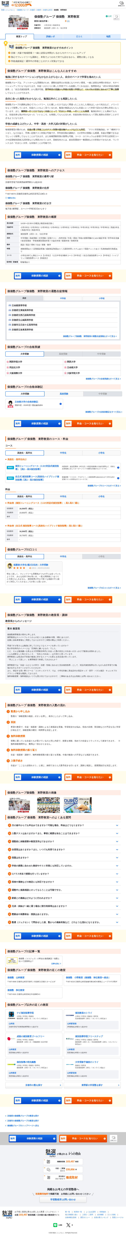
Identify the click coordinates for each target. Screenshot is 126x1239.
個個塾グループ (22, 10)
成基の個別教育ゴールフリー (30, 1036)
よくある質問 (91, 1212)
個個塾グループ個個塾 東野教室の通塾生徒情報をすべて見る (89, 336)
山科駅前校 (71, 1024)
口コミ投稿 (112, 1215)
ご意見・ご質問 (87, 1215)
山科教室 (12, 1049)
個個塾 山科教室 (15, 977)
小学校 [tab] (101, 298)
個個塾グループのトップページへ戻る (23, 1126)
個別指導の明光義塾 (26, 1062)
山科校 (11, 1024)
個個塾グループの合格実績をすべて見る (102, 379)
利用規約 (103, 1212)
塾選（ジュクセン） (8, 10)
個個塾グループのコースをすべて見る (103, 486)
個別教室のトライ (83, 1013)
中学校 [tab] (63, 298)
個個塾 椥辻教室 (15, 990)
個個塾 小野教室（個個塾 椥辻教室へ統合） (88, 977)
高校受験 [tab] (63, 354)
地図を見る (12, 198)
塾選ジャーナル (117, 1217)
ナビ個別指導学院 (25, 1013)
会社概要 (100, 1215)
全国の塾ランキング (101, 1217)
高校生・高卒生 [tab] (24, 453)
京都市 (38, 10)
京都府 (32, 10)
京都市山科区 (47, 10)
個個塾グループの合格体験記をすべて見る (103, 412)
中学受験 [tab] (101, 354)
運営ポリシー (85, 1217)
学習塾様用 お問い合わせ (63, 1199)
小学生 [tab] (101, 453)
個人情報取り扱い (71, 1215)
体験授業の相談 (31, 155)
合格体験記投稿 (70, 1217)
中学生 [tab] (63, 453)
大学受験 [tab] (24, 354)
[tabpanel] (63, 320)
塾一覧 (67, 1212)
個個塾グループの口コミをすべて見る (103, 588)
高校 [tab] (24, 298)
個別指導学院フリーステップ (89, 1036)
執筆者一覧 (78, 1212)
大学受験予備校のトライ (87, 1062)
